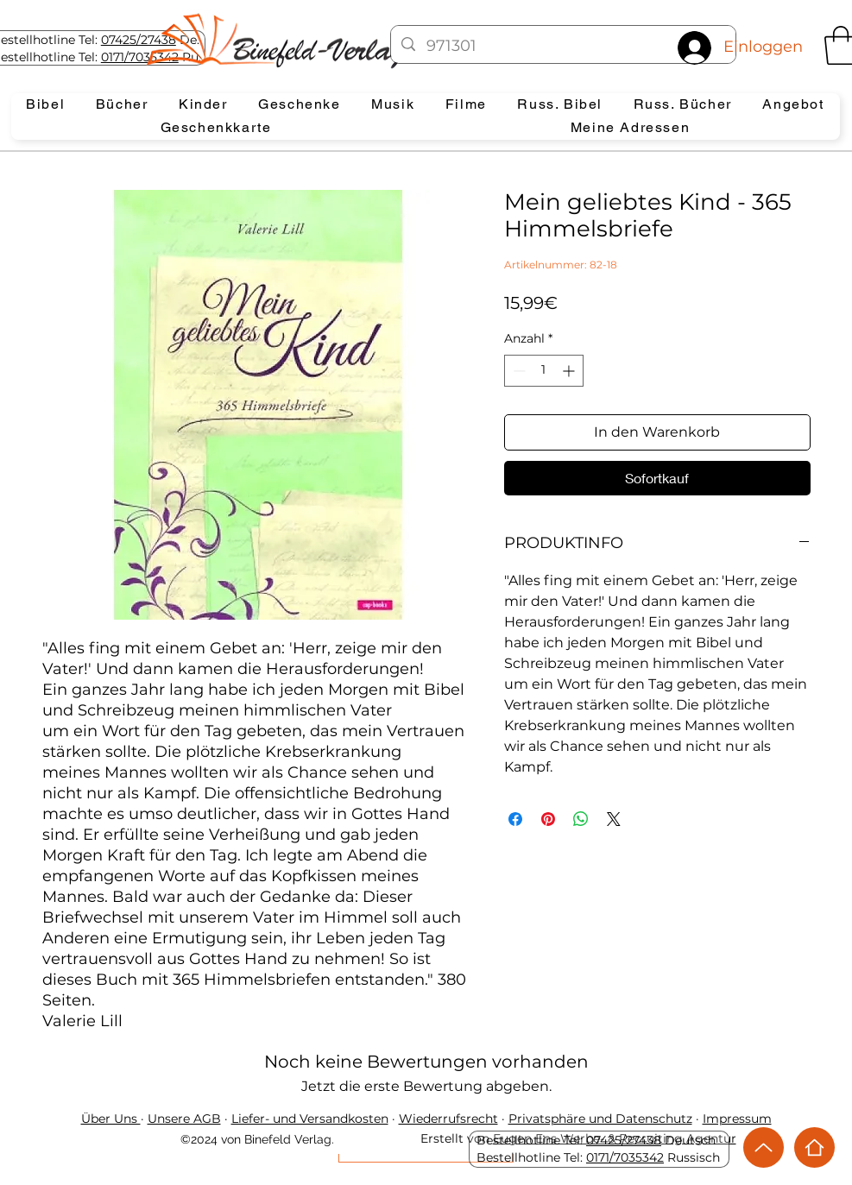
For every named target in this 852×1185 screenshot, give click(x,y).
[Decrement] (517, 371)
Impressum (737, 1118)
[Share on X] (613, 819)
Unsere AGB (184, 1118)
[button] (46, 105)
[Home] (814, 1147)
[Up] (763, 1147)
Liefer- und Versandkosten (309, 1118)
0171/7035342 (625, 1157)
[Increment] (570, 371)
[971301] (563, 46)
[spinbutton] (543, 371)
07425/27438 (138, 39)
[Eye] (290, 40)
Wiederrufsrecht (448, 1118)
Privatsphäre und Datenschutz (600, 1118)
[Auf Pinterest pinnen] (548, 819)
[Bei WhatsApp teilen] (581, 819)
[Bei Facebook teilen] (515, 819)
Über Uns (111, 1118)
